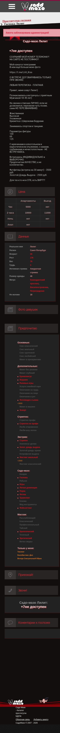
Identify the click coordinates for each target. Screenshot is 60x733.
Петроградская (37, 291)
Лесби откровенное (29, 427)
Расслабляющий (27, 518)
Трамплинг (25, 498)
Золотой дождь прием (30, 450)
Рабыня (23, 481)
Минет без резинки (28, 370)
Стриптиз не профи (29, 423)
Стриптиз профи (27, 420)
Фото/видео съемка (29, 400)
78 (31, 261)
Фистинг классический (30, 464)
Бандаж (23, 474)
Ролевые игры (26, 383)
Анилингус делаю (28, 444)
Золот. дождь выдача (30, 447)
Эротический (26, 538)
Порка (22, 491)
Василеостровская (39, 287)
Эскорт (23, 410)
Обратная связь (23, 719)
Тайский (23, 528)
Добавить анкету (40, 719)
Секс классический (29, 346)
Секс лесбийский (28, 356)
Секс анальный (27, 349)
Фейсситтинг (26, 508)
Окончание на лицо (29, 393)
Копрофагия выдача (29, 454)
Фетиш (23, 494)
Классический (26, 521)
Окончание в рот (27, 396)
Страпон (24, 440)
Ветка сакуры (26, 541)
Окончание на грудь (29, 390)
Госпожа (24, 477)
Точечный (24, 535)
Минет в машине (27, 407)
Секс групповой (27, 353)
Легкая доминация (28, 488)
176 (31, 258)
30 (31, 254)
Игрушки (24, 380)
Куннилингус (26, 376)
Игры (22, 484)
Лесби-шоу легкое (28, 430)
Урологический (27, 531)
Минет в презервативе (30, 359)
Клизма (23, 501)
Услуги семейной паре (30, 386)
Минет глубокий (27, 373)
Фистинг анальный (29, 457)
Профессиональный (29, 525)
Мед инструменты (28, 504)
